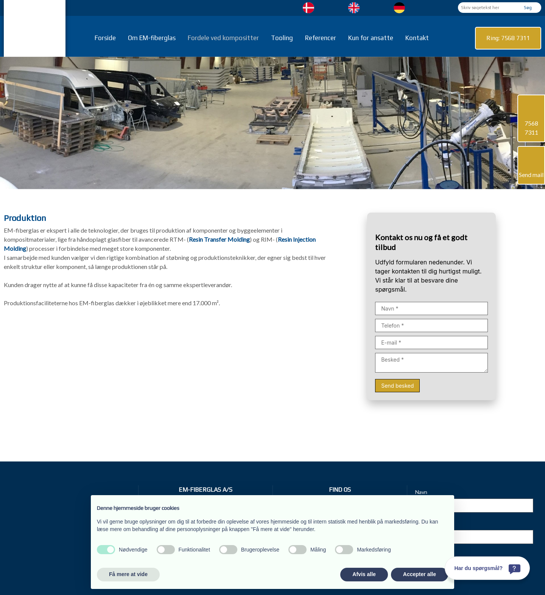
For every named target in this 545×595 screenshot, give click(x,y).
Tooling (282, 38)
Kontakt (417, 38)
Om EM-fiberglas (152, 38)
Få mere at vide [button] (128, 574)
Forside (105, 38)
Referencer (320, 38)
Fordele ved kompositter (223, 38)
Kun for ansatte (370, 38)
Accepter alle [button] (419, 574)
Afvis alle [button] (363, 574)
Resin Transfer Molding (219, 239)
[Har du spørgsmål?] (487, 568)
